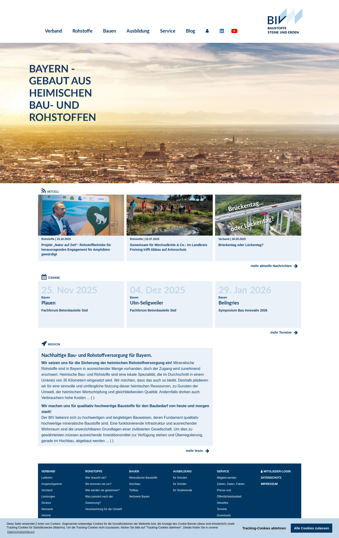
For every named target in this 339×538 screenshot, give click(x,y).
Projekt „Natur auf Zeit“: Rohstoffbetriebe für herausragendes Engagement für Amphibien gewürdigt (76, 249)
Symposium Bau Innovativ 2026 (243, 310)
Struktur (46, 502)
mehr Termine (284, 332)
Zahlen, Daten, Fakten (231, 484)
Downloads (224, 515)
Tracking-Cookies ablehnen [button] (264, 528)
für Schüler (179, 484)
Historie (46, 515)
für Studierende (182, 490)
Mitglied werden (226, 477)
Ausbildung (138, 31)
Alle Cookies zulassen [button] (311, 528)
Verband (53, 31)
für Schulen (180, 477)
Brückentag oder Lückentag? (241, 245)
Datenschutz (271, 477)
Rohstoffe (82, 31)
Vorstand (46, 490)
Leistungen (48, 496)
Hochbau (134, 484)
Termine (222, 509)
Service (167, 31)
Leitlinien (46, 477)
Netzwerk (47, 509)
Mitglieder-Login (276, 471)
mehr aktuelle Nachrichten (274, 266)
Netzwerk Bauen (139, 496)
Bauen (109, 31)
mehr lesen (197, 451)
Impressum (269, 484)
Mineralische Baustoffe (143, 477)
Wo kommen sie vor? (98, 484)
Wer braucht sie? (95, 477)
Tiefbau (133, 490)
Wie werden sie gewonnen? (102, 490)
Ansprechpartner (51, 484)
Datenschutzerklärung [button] (20, 532)
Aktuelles (222, 502)
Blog (190, 31)
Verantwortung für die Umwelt (103, 509)
